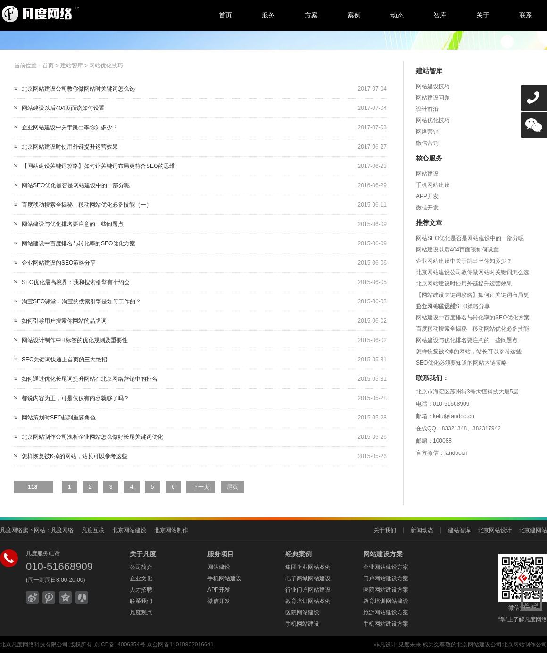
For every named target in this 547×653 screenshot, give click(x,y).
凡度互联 (93, 530)
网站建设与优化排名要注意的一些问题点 (73, 224)
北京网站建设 (129, 530)
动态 (397, 15)
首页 (225, 15)
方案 (311, 15)
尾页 (232, 487)
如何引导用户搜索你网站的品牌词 (64, 321)
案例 (354, 15)
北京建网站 (533, 530)
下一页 (200, 487)
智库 (440, 15)
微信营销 (427, 143)
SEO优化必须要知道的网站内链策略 (461, 363)
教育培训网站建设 (385, 601)
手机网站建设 (433, 185)
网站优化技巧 (106, 65)
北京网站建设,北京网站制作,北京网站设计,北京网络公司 (78, 14)
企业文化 (141, 578)
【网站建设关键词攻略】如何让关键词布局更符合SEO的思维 (98, 166)
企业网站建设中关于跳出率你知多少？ (70, 127)
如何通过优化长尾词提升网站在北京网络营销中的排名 (89, 379)
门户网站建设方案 (385, 578)
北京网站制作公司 (524, 644)
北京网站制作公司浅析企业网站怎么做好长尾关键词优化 (92, 437)
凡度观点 (141, 612)
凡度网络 (62, 530)
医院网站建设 (302, 612)
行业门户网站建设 (308, 589)
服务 (268, 15)
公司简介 (141, 567)
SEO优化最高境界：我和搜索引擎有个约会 (76, 282)
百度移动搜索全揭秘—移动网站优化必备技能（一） (87, 204)
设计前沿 (427, 109)
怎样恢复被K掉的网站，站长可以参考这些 (74, 456)
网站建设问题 (433, 97)
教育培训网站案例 (308, 601)
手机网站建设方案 (385, 623)
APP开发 (427, 196)
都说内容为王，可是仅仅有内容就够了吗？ (75, 398)
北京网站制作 (171, 530)
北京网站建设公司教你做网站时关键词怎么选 (78, 88)
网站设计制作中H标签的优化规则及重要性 (75, 340)
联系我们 (141, 601)
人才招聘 (141, 589)
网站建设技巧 (433, 86)
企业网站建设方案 (385, 567)
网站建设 (427, 173)
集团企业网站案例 (308, 567)
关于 (482, 15)
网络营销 (427, 131)
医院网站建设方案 (385, 589)
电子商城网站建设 (308, 578)
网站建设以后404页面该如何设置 (63, 108)
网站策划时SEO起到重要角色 (59, 417)
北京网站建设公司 (479, 644)
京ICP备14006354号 (119, 644)
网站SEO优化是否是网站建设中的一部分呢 (76, 185)
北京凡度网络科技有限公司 (34, 644)
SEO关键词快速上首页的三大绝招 (64, 359)
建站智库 (71, 65)
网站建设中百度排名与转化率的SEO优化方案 (78, 243)
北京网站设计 (495, 530)
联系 (525, 15)
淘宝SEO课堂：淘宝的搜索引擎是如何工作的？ (81, 301)
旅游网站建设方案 (385, 612)
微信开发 (427, 207)
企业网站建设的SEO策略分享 (59, 263)
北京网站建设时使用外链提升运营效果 (70, 146)
